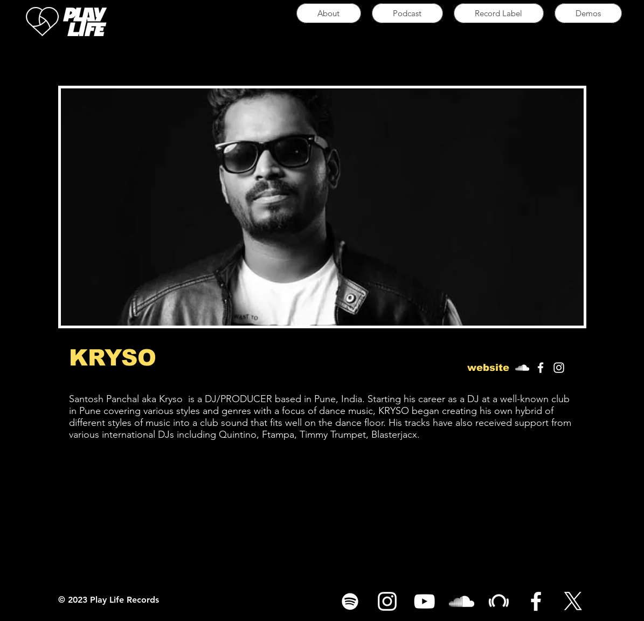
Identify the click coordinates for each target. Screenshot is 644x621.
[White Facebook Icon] (541, 368)
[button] (488, 368)
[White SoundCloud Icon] (522, 368)
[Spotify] (350, 601)
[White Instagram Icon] (559, 368)
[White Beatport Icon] (498, 601)
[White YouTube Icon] (424, 601)
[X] (573, 601)
